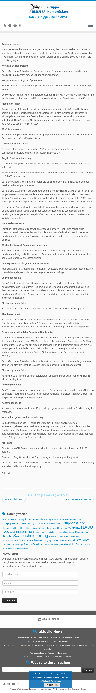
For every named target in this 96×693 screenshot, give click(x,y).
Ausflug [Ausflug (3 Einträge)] (47, 519)
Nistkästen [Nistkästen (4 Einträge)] (69, 532)
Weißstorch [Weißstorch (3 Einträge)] (58, 545)
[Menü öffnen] (90, 25)
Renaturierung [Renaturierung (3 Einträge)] (81, 532)
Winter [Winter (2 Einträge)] (4, 548)
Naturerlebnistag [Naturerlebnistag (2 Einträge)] (41, 532)
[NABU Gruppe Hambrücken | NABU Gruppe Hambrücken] (48, 8)
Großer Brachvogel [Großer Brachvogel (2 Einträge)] (54, 524)
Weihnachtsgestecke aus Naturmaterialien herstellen (49, 641)
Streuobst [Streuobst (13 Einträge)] (82, 540)
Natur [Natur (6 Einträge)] (31, 531)
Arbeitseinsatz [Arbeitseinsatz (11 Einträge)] (34, 519)
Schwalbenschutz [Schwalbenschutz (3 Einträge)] (10, 540)
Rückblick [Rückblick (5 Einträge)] (7, 536)
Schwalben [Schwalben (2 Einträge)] (53, 536)
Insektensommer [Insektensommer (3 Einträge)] (29, 528)
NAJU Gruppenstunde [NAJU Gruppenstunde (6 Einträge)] (14, 531)
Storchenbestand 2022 (78, 499)
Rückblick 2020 (14, 499)
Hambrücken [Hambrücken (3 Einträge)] (8, 528)
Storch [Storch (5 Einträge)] (32, 540)
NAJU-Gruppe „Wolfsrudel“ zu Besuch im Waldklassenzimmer (48, 657)
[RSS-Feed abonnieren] (6, 25)
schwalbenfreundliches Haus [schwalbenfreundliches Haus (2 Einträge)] (69, 536)
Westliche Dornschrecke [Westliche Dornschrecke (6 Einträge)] (77, 544)
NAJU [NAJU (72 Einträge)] (87, 527)
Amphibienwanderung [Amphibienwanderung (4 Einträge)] (13, 519)
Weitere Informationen (51, 681)
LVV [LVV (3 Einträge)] (69, 528)
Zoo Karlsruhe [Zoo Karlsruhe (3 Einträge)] (14, 548)
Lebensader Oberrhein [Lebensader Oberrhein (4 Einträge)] (56, 528)
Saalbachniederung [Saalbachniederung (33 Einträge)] (30, 535)
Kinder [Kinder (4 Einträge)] (41, 528)
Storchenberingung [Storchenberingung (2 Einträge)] (43, 541)
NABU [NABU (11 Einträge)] (76, 527)
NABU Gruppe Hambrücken (28, 689)
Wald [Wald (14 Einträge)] (37, 544)
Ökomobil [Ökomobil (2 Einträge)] (25, 548)
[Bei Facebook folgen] (10, 25)
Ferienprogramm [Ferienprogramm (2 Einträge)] (8, 524)
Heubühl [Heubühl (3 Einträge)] (18, 528)
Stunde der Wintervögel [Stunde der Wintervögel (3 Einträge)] (12, 545)
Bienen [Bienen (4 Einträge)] (54, 519)
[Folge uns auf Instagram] (21, 25)
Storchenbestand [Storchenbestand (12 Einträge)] (63, 540)
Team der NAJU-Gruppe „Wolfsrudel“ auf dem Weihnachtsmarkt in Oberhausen (48, 637)
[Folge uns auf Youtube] (16, 25)
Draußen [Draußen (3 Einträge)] (63, 519)
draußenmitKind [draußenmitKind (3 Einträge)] (74, 519)
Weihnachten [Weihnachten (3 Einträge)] (47, 545)
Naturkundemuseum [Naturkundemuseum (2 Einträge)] (56, 532)
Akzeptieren (52, 685)
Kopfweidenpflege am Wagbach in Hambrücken (48, 653)
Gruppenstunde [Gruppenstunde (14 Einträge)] (74, 523)
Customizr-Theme (79, 689)
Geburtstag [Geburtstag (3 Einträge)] (29, 523)
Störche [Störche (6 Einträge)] (28, 544)
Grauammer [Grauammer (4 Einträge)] (41, 523)
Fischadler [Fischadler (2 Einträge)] (20, 524)
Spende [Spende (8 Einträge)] (23, 540)
